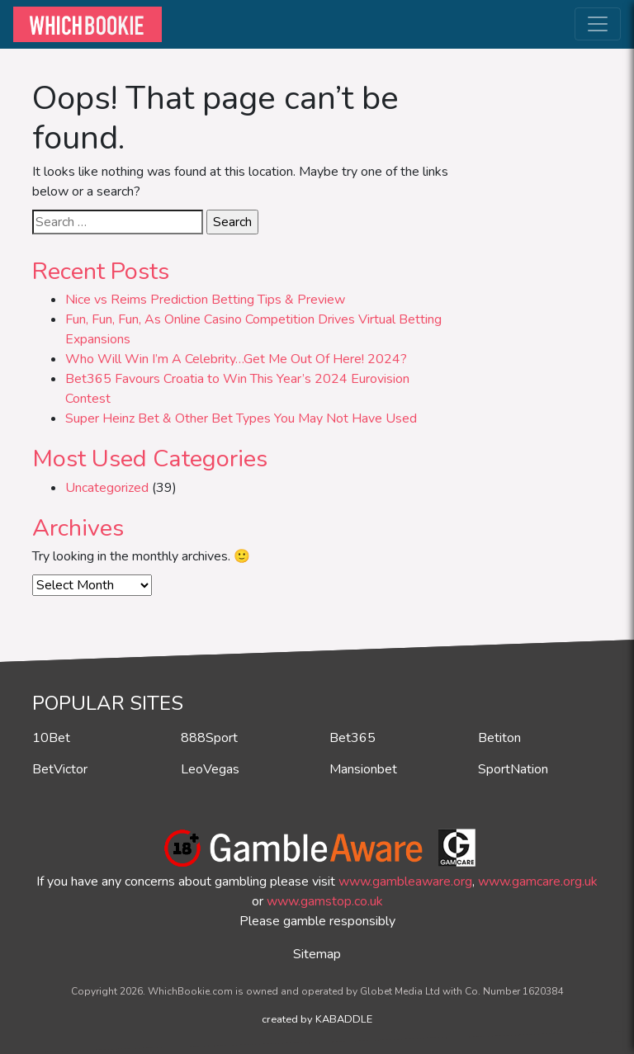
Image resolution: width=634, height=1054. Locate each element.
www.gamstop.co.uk (325, 901)
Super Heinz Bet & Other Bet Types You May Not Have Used (241, 418)
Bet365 (352, 738)
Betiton (499, 738)
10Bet (51, 738)
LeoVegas (210, 769)
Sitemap (317, 954)
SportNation (513, 769)
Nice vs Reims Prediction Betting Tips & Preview (205, 300)
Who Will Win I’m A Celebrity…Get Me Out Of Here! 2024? (236, 359)
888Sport (209, 738)
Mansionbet (363, 769)
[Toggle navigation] (598, 23)
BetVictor (60, 769)
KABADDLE (343, 1019)
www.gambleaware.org (405, 881)
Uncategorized (107, 488)
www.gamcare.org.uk (538, 881)
